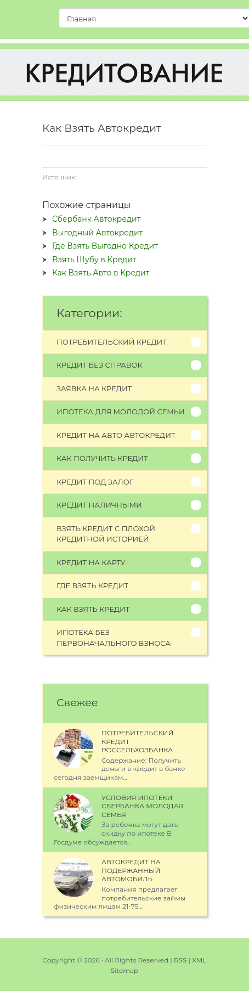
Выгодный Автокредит (97, 233)
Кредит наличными (99, 504)
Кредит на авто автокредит (116, 435)
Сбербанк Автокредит (96, 219)
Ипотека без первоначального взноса (113, 637)
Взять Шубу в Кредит (94, 259)
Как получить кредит (102, 458)
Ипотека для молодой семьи (120, 411)
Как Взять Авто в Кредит (100, 273)
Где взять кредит (92, 585)
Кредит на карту (91, 562)
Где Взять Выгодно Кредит (105, 246)
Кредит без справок (99, 365)
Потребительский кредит (111, 341)
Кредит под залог (94, 481)
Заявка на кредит (94, 388)
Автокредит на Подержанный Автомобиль (131, 870)
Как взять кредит (92, 609)
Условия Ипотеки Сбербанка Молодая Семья (142, 806)
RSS (180, 960)
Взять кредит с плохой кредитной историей (105, 534)
